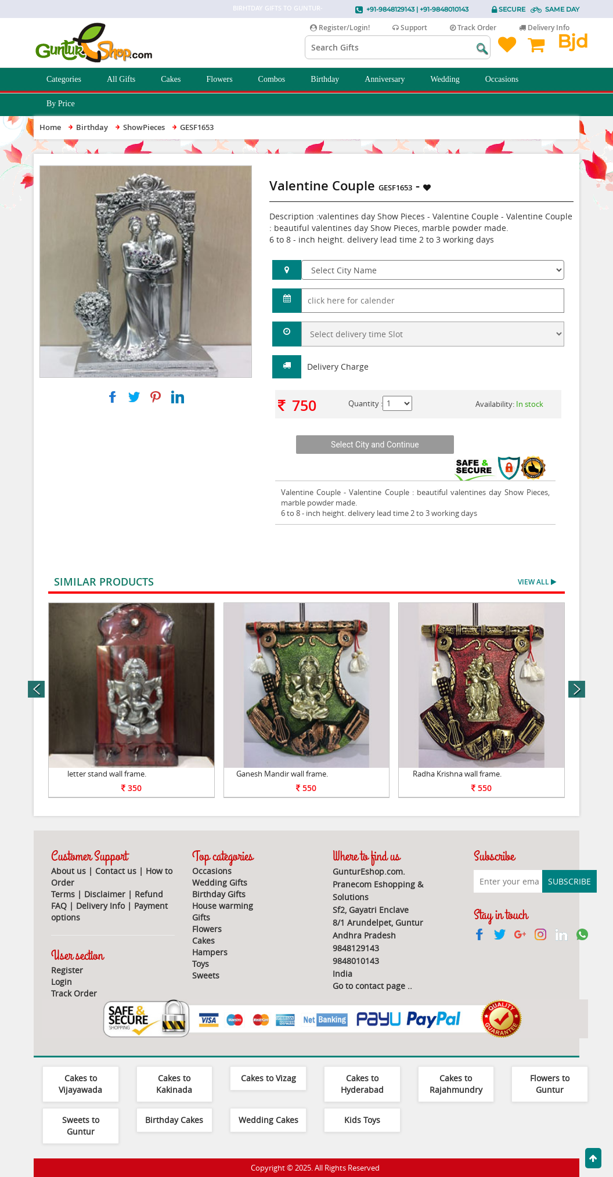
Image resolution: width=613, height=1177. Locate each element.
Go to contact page (369, 985)
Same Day (562, 9)
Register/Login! (340, 28)
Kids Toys (362, 1119)
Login (61, 981)
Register (67, 970)
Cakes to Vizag (268, 1078)
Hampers (210, 952)
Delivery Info (544, 28)
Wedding (452, 79)
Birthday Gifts (219, 894)
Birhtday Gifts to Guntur (276, 7)
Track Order (473, 28)
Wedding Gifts (219, 882)
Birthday (331, 79)
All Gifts (127, 79)
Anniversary (391, 79)
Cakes (177, 79)
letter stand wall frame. (106, 773)
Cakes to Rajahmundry (456, 1084)
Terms (63, 894)
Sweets (205, 975)
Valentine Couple (311, 492)
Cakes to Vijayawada (80, 1084)
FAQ (59, 905)
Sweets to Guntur (80, 1125)
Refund (149, 894)
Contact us (115, 870)
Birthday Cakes (174, 1119)
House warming (222, 905)
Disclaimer (104, 894)
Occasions (508, 79)
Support (409, 28)
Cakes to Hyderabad (362, 1084)
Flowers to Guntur (549, 1084)
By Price (67, 104)
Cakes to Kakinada (174, 1084)
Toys (200, 963)
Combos (278, 79)
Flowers (225, 79)
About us (68, 870)
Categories (70, 79)
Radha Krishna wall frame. (457, 773)
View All (537, 582)
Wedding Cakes (268, 1119)
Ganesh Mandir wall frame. (282, 773)
